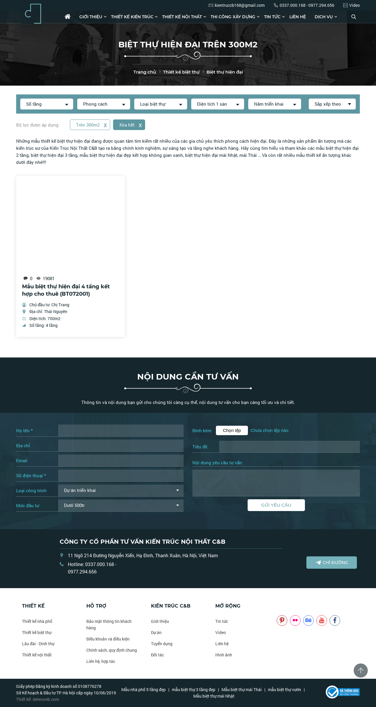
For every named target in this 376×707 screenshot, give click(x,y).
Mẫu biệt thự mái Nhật (213, 696)
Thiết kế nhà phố (37, 621)
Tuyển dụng (161, 643)
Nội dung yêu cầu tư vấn (217, 462)
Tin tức (272, 16)
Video (220, 632)
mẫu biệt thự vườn (284, 689)
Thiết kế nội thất (182, 16)
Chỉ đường (331, 562)
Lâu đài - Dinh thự (38, 643)
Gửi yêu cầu (276, 505)
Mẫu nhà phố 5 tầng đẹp (143, 689)
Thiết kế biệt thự (36, 632)
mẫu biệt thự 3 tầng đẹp (193, 689)
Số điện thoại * (31, 475)
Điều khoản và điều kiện (108, 639)
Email (21, 460)
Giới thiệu (90, 16)
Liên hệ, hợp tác (100, 661)
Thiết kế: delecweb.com (37, 699)
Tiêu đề (199, 447)
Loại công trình (31, 490)
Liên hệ (297, 16)
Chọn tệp (232, 430)
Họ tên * (24, 430)
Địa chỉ (23, 445)
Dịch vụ (324, 16)
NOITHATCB (285, 606)
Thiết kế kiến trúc (132, 16)
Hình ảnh (223, 655)
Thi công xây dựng (233, 16)
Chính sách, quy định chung (111, 650)
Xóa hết (130, 124)
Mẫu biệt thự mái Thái (241, 689)
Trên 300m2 (91, 124)
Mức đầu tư (27, 505)
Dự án (156, 632)
